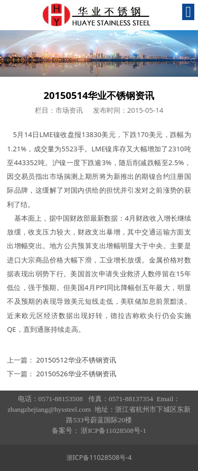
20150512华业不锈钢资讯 (76, 360)
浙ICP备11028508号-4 (99, 457)
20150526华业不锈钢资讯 (76, 373)
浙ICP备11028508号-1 (113, 430)
